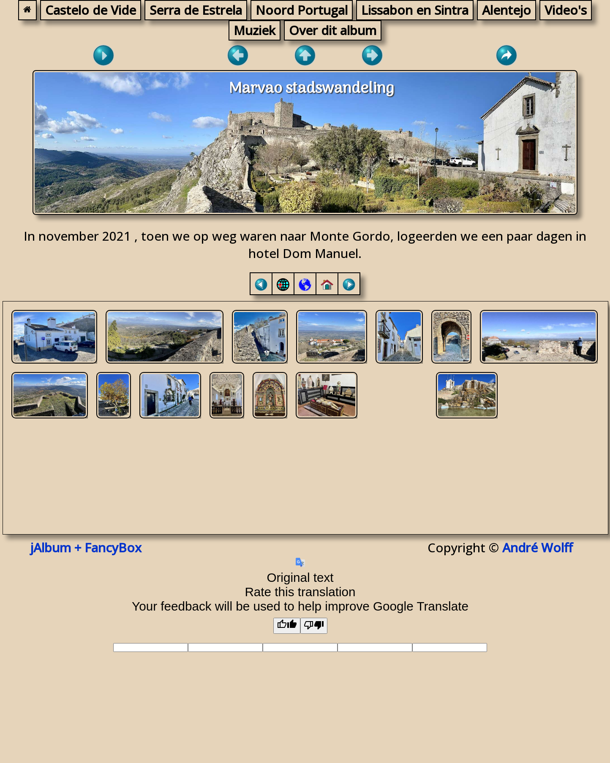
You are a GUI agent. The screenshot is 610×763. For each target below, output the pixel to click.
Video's (566, 10)
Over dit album (332, 30)
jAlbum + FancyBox (86, 547)
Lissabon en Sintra (414, 10)
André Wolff (541, 547)
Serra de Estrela (196, 10)
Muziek (254, 30)
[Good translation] (286, 626)
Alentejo (506, 10)
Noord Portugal (302, 10)
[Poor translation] (313, 626)
